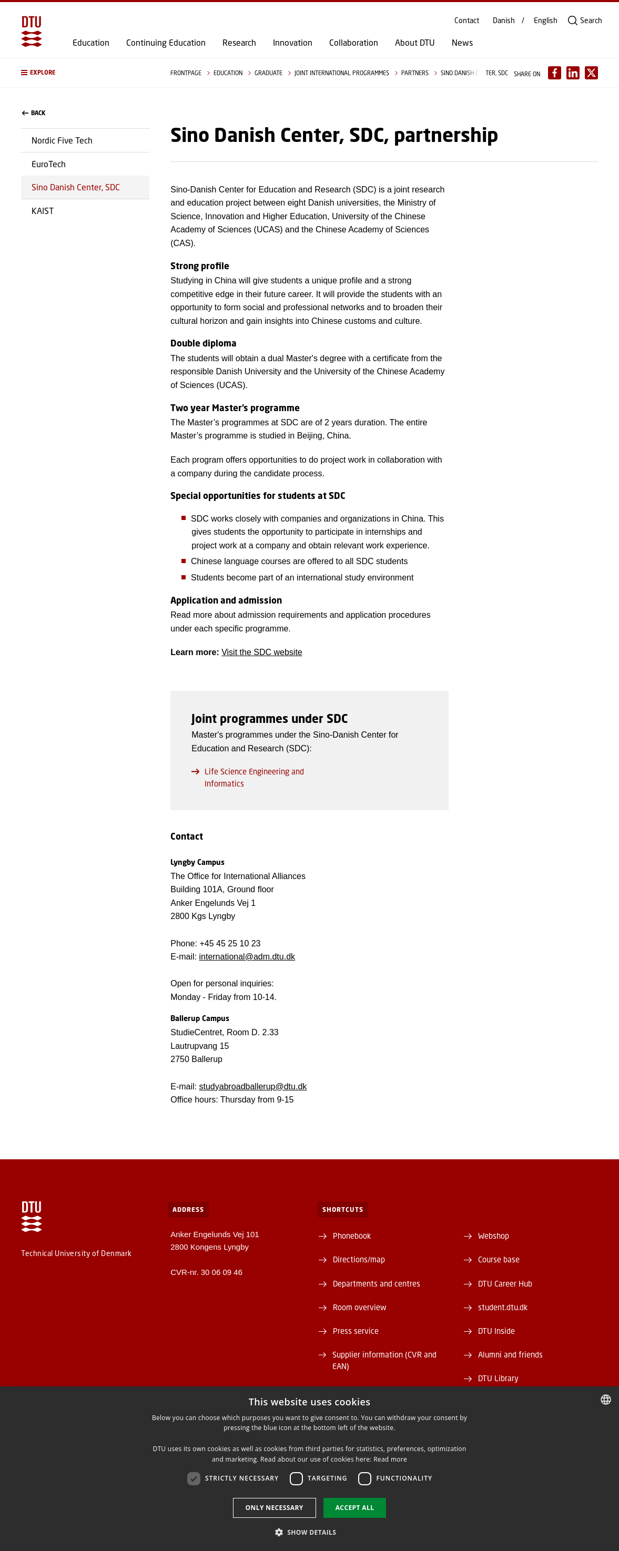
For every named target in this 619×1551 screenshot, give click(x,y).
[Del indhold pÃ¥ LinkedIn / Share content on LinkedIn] (573, 72)
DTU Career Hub (505, 1283)
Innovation (292, 42)
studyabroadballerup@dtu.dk (253, 1086)
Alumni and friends (510, 1354)
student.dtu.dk (502, 1307)
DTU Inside (496, 1330)
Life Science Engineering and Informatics (247, 777)
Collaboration (353, 42)
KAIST (43, 211)
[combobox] (606, 1399)
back (33, 113)
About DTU (415, 42)
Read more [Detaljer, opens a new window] (390, 1459)
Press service (356, 1330)
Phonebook (352, 1235)
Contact (466, 20)
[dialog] (309, 1468)
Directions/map (359, 1259)
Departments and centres (376, 1283)
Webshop (493, 1235)
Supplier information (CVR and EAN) (384, 1360)
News (462, 42)
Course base (499, 1259)
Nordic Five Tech (62, 140)
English (545, 20)
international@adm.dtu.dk (247, 956)
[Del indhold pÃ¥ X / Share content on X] (591, 72)
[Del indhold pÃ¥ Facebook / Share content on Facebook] (554, 72)
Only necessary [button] (274, 1507)
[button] (85, 72)
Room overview (360, 1307)
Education (91, 42)
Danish (504, 20)
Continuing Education (166, 42)
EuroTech (49, 164)
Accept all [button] (355, 1507)
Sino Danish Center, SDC (76, 187)
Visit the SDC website (261, 652)
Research (239, 42)
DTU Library (498, 1378)
